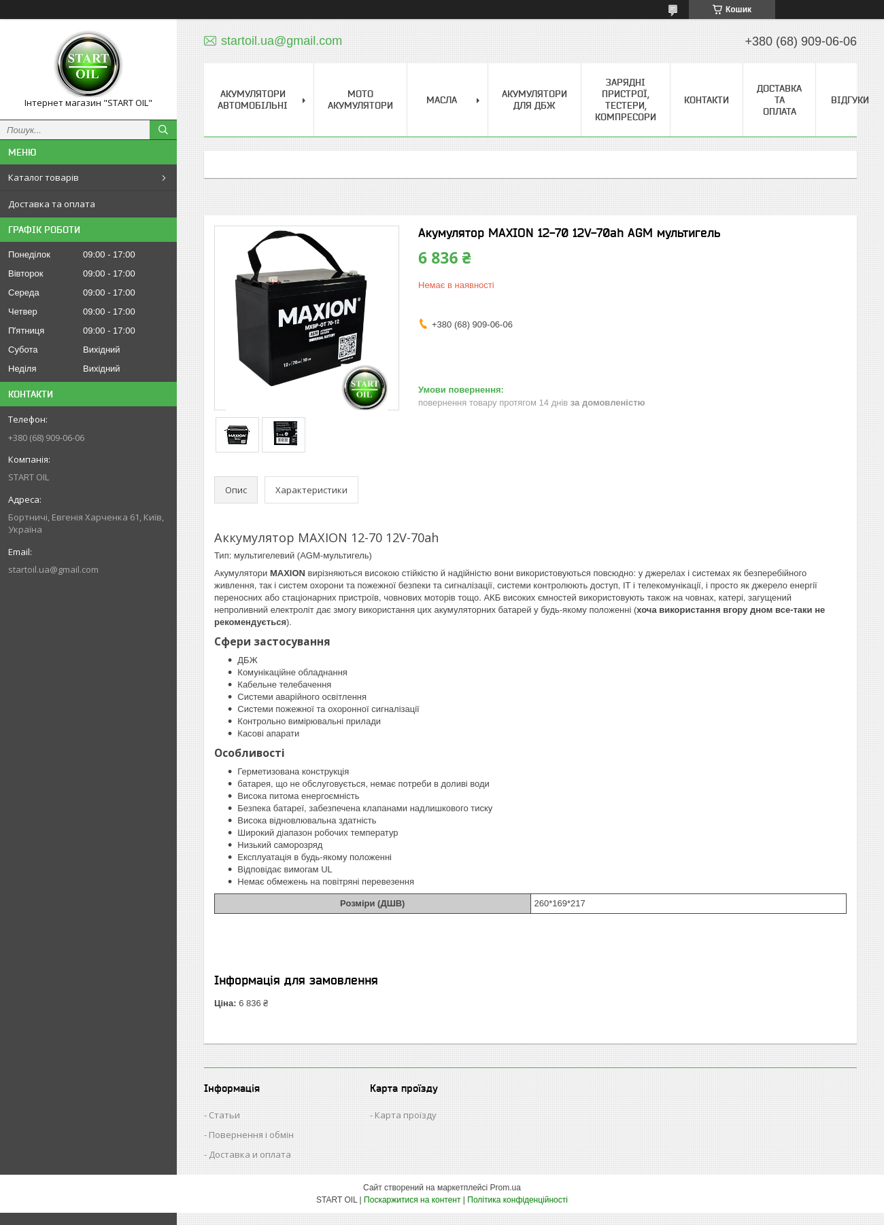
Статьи (224, 1115)
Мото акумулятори (360, 99)
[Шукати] (163, 130)
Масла (441, 99)
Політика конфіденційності (517, 1200)
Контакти (706, 99)
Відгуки (850, 99)
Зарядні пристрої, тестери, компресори (625, 99)
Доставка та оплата (51, 204)
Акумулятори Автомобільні (253, 99)
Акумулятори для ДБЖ (534, 99)
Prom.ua (505, 1187)
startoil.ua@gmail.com (53, 569)
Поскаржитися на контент (412, 1200)
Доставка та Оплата (779, 100)
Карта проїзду (406, 1115)
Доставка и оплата (250, 1154)
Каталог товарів (43, 177)
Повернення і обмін (251, 1135)
